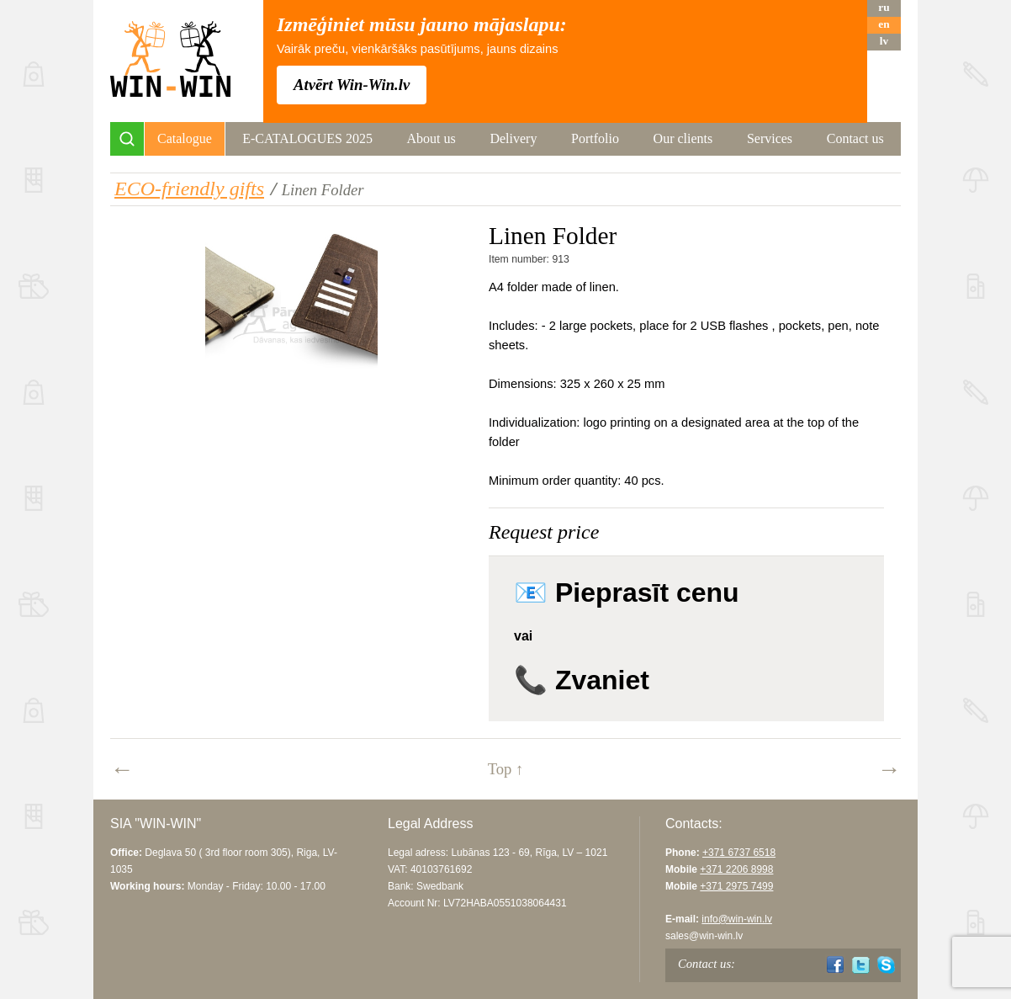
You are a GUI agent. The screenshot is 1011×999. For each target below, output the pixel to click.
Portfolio (595, 138)
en (883, 24)
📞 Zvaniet (581, 680)
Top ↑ (506, 769)
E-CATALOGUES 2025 (307, 138)
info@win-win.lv (736, 919)
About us (431, 138)
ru (883, 7)
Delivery (513, 138)
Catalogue (184, 138)
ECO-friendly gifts (189, 188)
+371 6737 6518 (738, 852)
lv (884, 41)
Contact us (855, 138)
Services (769, 138)
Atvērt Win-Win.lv (352, 84)
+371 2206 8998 (736, 869)
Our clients (683, 138)
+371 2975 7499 (736, 886)
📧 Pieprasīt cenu (626, 592)
